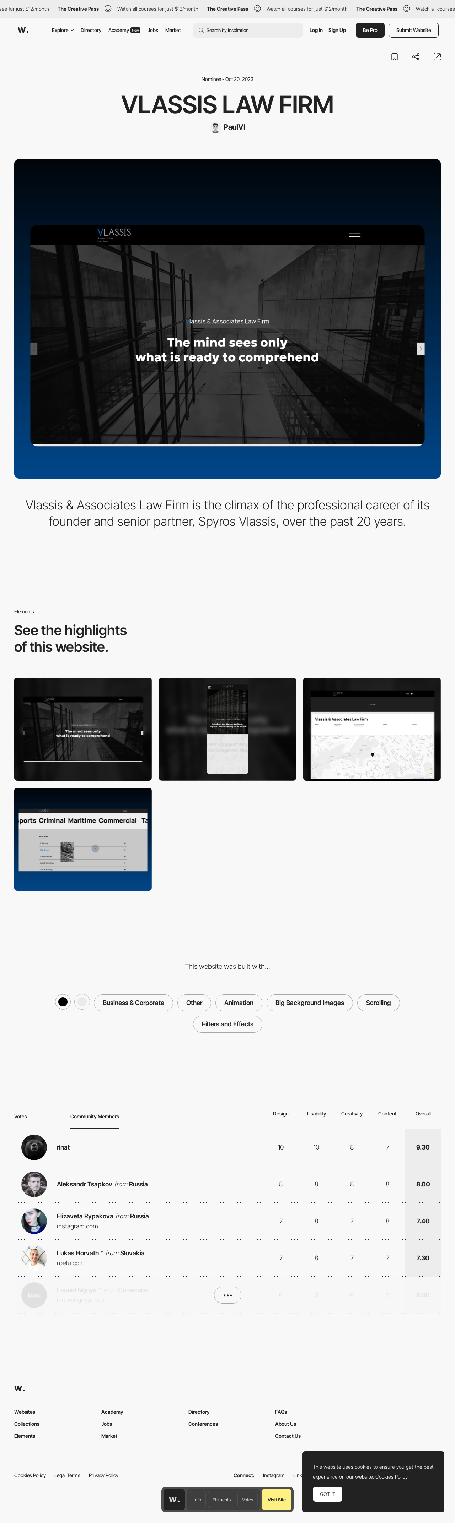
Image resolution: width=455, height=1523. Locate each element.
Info (197, 1499)
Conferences (203, 1424)
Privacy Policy (103, 1475)
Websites (24, 1412)
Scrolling (378, 1002)
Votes (247, 1499)
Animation (238, 1002)
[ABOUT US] (83, 839)
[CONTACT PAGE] (372, 729)
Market (173, 30)
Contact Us (288, 1436)
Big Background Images (309, 1002)
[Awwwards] (23, 30)
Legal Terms (67, 1475)
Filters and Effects (227, 1024)
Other (194, 1002)
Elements (222, 1499)
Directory (91, 30)
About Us (285, 1424)
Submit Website (413, 30)
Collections (26, 1424)
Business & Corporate (133, 1002)
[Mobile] (227, 729)
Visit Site (277, 1499)
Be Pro (370, 30)
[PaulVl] (227, 127)
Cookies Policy (30, 1475)
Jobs (153, 30)
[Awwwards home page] (174, 1499)
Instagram (274, 1475)
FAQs (281, 1412)
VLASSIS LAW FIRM (227, 104)
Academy (124, 30)
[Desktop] (83, 729)
